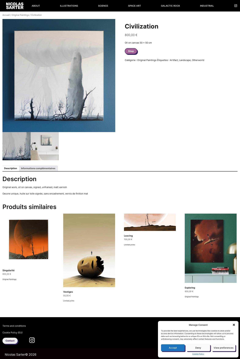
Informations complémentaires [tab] (38, 168)
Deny (198, 347)
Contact (10, 340)
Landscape (185, 60)
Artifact (174, 60)
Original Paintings (20, 15)
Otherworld (198, 60)
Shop (131, 51)
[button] (233, 324)
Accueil (6, 15)
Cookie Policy (198, 354)
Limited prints (68, 301)
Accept (173, 347)
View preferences (223, 347)
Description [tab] (10, 168)
